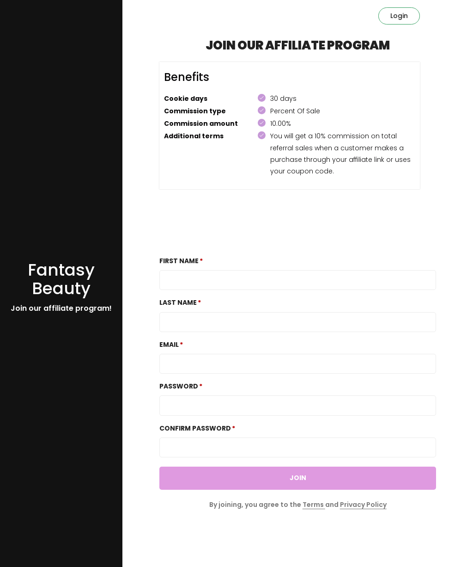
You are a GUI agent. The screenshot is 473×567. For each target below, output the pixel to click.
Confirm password (195, 428)
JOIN (298, 477)
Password (178, 386)
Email (169, 344)
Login (399, 15)
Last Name (178, 302)
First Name (179, 260)
